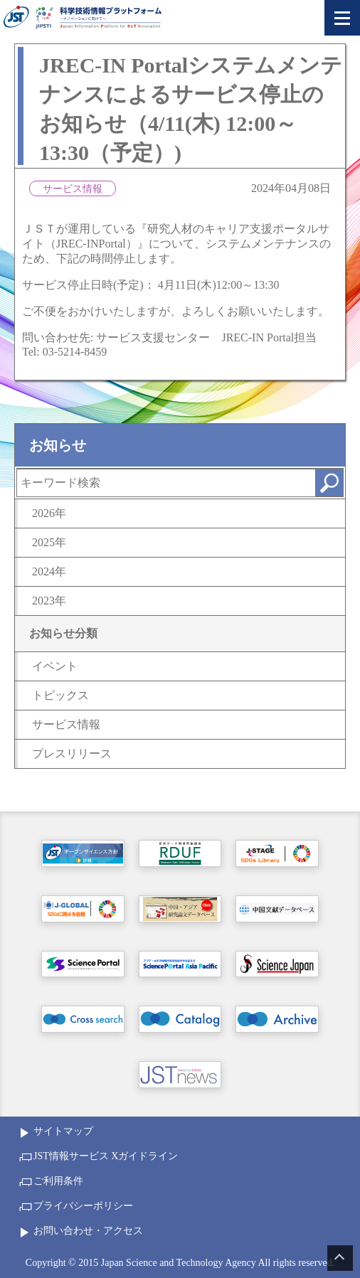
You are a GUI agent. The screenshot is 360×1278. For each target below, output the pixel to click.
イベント (55, 666)
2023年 (49, 601)
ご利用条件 (58, 1181)
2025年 (49, 542)
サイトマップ (63, 1131)
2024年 (49, 571)
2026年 (49, 513)
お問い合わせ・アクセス (88, 1230)
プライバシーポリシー (83, 1205)
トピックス (60, 695)
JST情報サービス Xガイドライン (105, 1156)
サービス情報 (66, 724)
